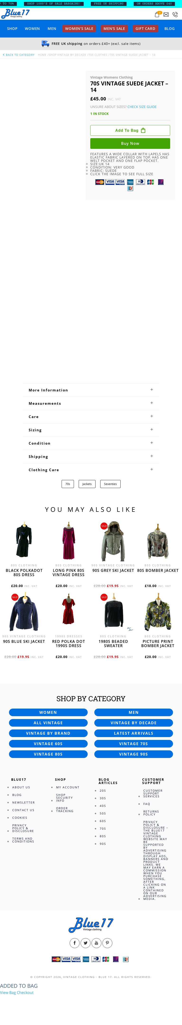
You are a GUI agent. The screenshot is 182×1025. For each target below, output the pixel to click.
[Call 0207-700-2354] (175, 14)
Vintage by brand (48, 733)
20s (103, 791)
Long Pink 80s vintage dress (69, 572)
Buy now (130, 143)
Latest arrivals (134, 733)
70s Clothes (98, 54)
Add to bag (127, 130)
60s (103, 821)
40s (103, 806)
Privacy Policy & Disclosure (23, 828)
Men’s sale (114, 28)
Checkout (25, 992)
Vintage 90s (133, 754)
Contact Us (23, 810)
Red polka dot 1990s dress (68, 643)
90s (103, 844)
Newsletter (23, 802)
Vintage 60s (48, 743)
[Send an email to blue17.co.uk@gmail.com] (166, 14)
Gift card (145, 28)
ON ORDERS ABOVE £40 (158, 3)
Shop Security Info (64, 798)
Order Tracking (65, 809)
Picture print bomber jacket (157, 643)
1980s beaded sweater (113, 643)
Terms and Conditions (23, 840)
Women (32, 28)
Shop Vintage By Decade (67, 54)
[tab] (91, 390)
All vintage (48, 722)
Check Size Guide (142, 106)
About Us (21, 787)
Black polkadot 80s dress (24, 572)
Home (42, 54)
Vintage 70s (133, 743)
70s (67, 484)
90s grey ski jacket (113, 570)
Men (52, 28)
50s (103, 813)
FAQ (146, 804)
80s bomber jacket (158, 570)
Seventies (110, 484)
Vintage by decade (134, 722)
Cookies (19, 818)
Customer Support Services (153, 793)
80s (103, 836)
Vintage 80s (48, 754)
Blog (169, 28)
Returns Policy (151, 812)
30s (103, 798)
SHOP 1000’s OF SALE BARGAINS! (58, 3)
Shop (12, 28)
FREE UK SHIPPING (113, 3)
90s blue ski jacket (24, 641)
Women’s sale (79, 28)
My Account (68, 787)
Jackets (87, 484)
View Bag (8, 992)
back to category (18, 54)
